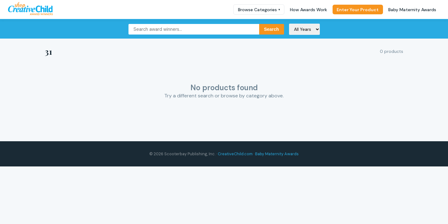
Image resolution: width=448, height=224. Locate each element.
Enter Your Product (358, 9)
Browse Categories (259, 9)
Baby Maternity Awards (412, 9)
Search (271, 29)
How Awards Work (308, 9)
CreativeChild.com (235, 153)
